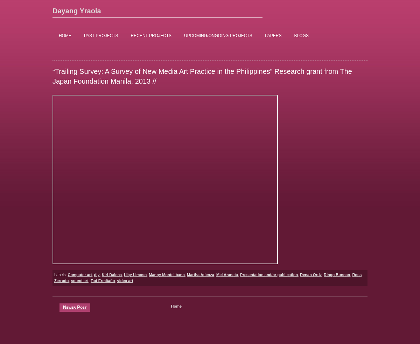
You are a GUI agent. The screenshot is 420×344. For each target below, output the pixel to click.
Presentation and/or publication (269, 275)
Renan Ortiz (311, 275)
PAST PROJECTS (101, 35)
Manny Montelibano (167, 275)
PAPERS (273, 35)
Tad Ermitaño (103, 281)
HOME (65, 35)
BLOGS (301, 35)
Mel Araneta (227, 275)
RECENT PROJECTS (151, 35)
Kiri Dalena (112, 275)
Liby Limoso (135, 275)
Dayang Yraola (76, 11)
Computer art (80, 275)
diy (97, 275)
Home (176, 306)
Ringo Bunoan (337, 275)
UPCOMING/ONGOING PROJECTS (218, 35)
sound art (80, 281)
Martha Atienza (200, 275)
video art (125, 281)
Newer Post (75, 307)
